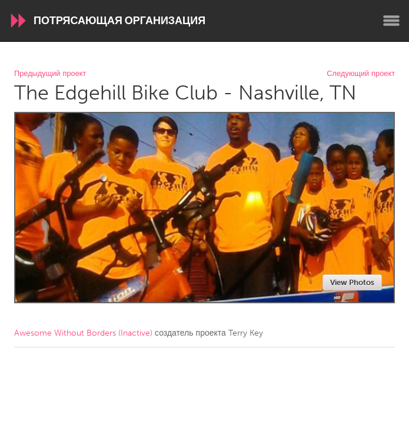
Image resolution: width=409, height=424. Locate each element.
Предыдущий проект (50, 74)
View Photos (352, 282)
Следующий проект (361, 74)
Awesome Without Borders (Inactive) (83, 333)
